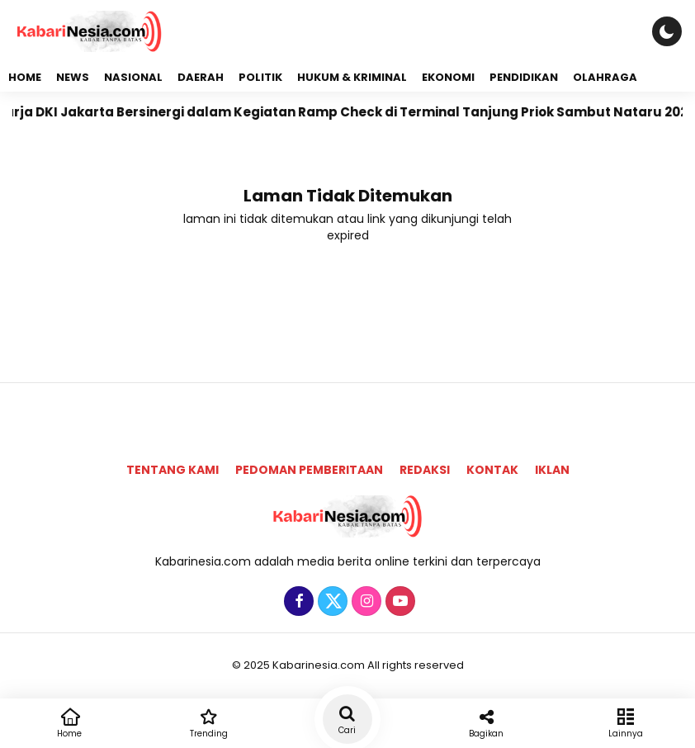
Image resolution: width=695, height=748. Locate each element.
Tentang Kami (172, 470)
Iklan (552, 470)
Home (24, 77)
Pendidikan (523, 77)
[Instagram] (364, 602)
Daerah (200, 77)
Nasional (133, 77)
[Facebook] (297, 602)
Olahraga (605, 77)
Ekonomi (448, 77)
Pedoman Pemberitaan (309, 470)
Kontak (492, 470)
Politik (260, 77)
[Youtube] (398, 602)
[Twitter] (331, 602)
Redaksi (425, 470)
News (72, 77)
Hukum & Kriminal (352, 77)
